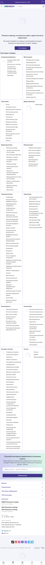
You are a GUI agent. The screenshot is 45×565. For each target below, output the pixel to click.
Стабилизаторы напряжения (10, 209)
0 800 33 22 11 (7, 502)
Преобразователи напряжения (11, 204)
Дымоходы (9, 138)
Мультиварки (10, 382)
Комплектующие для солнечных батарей (12, 220)
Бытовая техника (7, 349)
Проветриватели (31, 62)
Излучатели (9, 190)
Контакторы (9, 298)
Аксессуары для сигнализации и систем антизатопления (36, 213)
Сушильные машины (12, 354)
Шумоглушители (31, 97)
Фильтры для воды (11, 148)
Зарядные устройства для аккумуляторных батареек (13, 262)
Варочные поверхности (13, 372)
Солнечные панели (11, 212)
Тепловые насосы (11, 107)
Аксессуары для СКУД (35, 227)
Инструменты (6, 306)
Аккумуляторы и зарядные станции (11, 200)
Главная (3, 562)
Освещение (9, 248)
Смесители (32, 322)
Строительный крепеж (12, 325)
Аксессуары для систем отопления (13, 134)
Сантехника (28, 306)
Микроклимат (28, 145)
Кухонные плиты (11, 377)
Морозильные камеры (12, 367)
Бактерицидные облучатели (33, 160)
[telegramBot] (32, 542)
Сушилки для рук (11, 399)
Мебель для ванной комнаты (35, 332)
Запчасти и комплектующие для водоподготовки (12, 172)
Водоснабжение (29, 101)
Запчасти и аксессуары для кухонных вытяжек (13, 447)
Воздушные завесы (11, 122)
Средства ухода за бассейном (11, 186)
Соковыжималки (11, 415)
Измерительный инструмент (10, 317)
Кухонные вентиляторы (33, 90)
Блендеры (9, 412)
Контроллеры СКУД (34, 220)
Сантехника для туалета (36, 317)
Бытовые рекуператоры (33, 65)
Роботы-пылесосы (11, 359)
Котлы (7, 104)
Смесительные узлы (12, 119)
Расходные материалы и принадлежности (13, 329)
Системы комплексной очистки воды (13, 151)
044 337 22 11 (7, 507)
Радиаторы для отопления (13, 109)
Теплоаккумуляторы (12, 127)
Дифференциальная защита (12, 235)
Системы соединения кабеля (12, 294)
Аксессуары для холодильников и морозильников (11, 433)
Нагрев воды (38, 104)
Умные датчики (33, 206)
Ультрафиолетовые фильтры (12, 160)
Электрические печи (12, 392)
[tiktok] (12, 542)
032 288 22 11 (7, 510)
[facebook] (22, 542)
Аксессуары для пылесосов (11, 409)
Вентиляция (28, 57)
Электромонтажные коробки (12, 281)
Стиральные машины (12, 352)
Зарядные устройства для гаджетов (13, 267)
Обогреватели (10, 114)
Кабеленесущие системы (13, 291)
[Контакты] (43, 6)
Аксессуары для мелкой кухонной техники (13, 443)
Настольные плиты (11, 387)
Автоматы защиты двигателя (11, 301)
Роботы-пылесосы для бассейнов (12, 182)
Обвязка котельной (11, 124)
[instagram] (19, 542)
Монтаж (36, 352)
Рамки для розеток (11, 278)
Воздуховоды (30, 81)
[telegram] (29, 542)
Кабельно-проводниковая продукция (10, 286)
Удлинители (9, 253)
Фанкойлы (10, 75)
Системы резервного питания (12, 224)
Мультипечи (9, 384)
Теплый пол (9, 117)
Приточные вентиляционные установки (34, 93)
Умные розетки (33, 209)
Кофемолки (9, 425)
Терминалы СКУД (34, 222)
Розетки (8, 273)
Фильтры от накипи (12, 157)
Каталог (13, 562)
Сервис (36, 354)
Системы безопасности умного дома (36, 198)
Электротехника (6, 194)
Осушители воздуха (34, 153)
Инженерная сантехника (33, 327)
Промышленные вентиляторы (35, 72)
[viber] (25, 542)
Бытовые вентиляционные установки (34, 68)
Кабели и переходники (12, 270)
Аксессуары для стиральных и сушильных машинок (12, 403)
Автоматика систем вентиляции (32, 75)
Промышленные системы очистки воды (13, 177)
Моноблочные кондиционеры (11, 67)
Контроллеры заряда (12, 246)
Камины (8, 140)
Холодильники (10, 364)
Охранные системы (34, 201)
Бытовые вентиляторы (32, 60)
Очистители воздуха (35, 150)
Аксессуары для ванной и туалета (36, 336)
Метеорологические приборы (34, 156)
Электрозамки (33, 217)
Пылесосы (9, 357)
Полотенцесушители (12, 112)
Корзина (22, 562)
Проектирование (39, 357)
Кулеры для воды (11, 164)
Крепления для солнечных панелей (12, 216)
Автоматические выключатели (11, 231)
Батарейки (9, 251)
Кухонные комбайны (12, 422)
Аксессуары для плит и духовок (13, 438)
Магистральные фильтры (13, 154)
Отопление (5, 101)
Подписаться (22, 475)
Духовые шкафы (11, 374)
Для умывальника (34, 319)
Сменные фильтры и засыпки (12, 167)
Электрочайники (11, 394)
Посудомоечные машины (13, 362)
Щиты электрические (12, 243)
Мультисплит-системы (14, 64)
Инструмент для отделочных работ (11, 322)
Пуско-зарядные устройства (11, 256)
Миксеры (9, 420)
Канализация (33, 345)
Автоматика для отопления (10, 130)
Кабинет (32, 562)
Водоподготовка (6, 145)
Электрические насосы (36, 324)
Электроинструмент (12, 309)
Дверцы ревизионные (32, 83)
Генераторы (9, 197)
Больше (41, 562)
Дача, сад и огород (11, 314)
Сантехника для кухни (36, 309)
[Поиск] (28, 6)
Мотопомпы (32, 340)
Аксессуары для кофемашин (11, 428)
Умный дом (27, 194)
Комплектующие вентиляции (34, 78)
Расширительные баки (36, 342)
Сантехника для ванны (36, 312)
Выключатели (10, 275)
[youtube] (16, 542)
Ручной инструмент (12, 312)
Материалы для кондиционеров (12, 72)
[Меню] (2, 6)
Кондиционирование (8, 57)
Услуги (26, 349)
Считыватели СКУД (34, 225)
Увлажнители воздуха (35, 148)
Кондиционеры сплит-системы (14, 61)
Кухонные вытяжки (12, 369)
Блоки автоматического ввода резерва (13, 240)
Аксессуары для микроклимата (33, 165)
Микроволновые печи (12, 379)
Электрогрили (10, 389)
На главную (22, 48)
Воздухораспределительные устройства (34, 87)
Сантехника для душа (35, 314)
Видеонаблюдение (34, 204)
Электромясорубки (12, 417)
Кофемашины (10, 397)
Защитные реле (10, 228)
